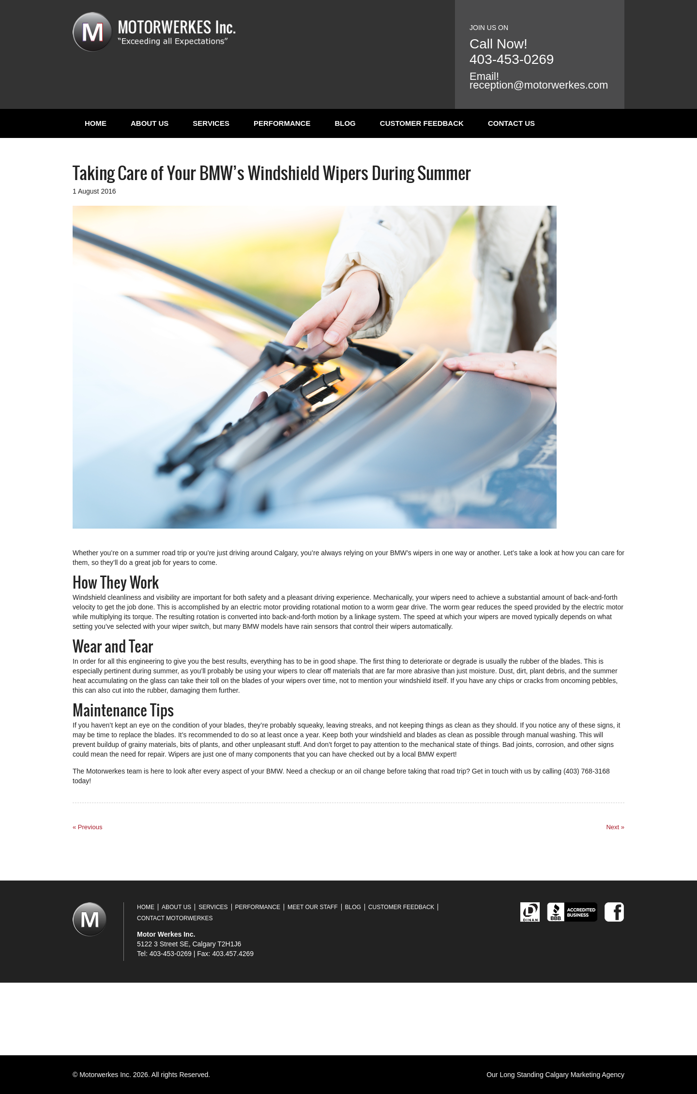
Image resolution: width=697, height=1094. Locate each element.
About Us (149, 123)
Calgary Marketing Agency (584, 1075)
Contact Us (511, 123)
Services (211, 123)
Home (95, 123)
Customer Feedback (422, 123)
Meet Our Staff (313, 907)
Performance (282, 123)
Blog (344, 123)
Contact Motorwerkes (174, 918)
